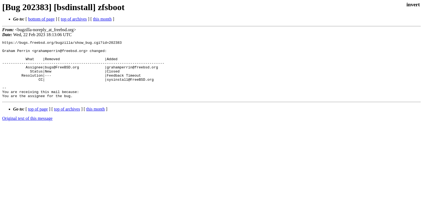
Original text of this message (27, 130)
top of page (38, 120)
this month (102, 19)
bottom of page (41, 19)
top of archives (74, 19)
